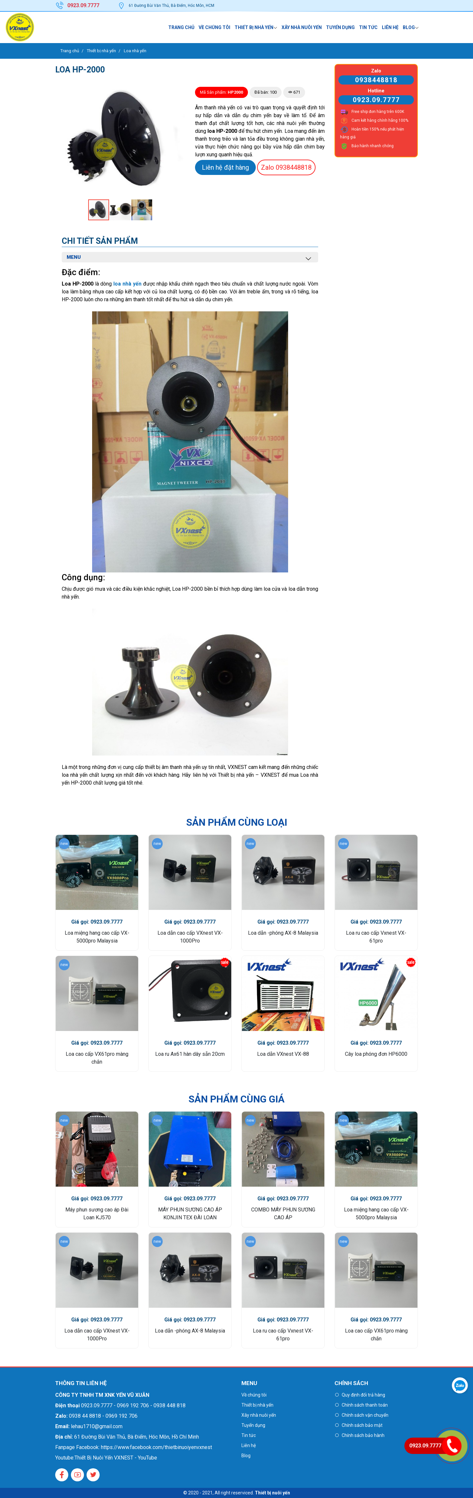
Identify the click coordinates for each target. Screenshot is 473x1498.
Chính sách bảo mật (362, 1425)
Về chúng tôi (214, 27)
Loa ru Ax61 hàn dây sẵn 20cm (190, 1054)
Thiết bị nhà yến (254, 27)
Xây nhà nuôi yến (302, 27)
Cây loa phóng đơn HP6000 (376, 1054)
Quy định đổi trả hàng (363, 1394)
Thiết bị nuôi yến (272, 1492)
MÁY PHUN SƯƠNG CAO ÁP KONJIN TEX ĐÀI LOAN (190, 1214)
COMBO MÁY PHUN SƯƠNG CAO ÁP (283, 1214)
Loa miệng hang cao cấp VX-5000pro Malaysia (97, 937)
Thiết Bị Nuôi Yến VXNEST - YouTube (115, 1458)
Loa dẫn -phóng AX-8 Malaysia (283, 933)
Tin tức (368, 27)
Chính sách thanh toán (365, 1405)
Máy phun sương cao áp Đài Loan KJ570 (96, 1214)
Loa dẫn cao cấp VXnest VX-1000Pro (190, 937)
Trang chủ (181, 27)
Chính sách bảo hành (363, 1435)
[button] (179, 88)
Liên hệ (390, 27)
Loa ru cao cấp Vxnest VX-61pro (376, 937)
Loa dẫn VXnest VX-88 (283, 1054)
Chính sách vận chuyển (365, 1415)
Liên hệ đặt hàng (225, 167)
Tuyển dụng (340, 27)
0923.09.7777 (376, 100)
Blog (409, 27)
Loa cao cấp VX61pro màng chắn (97, 1058)
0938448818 (286, 167)
